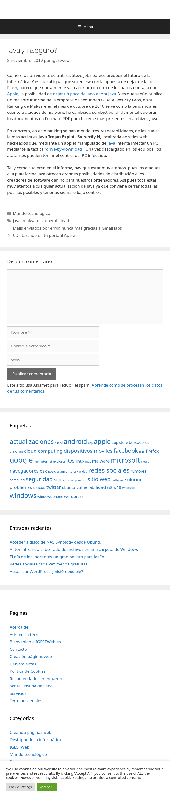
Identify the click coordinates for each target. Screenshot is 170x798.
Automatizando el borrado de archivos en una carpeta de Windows (74, 549)
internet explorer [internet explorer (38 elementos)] (52, 461)
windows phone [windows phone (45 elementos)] (50, 496)
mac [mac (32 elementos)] (88, 461)
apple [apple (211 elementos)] (102, 441)
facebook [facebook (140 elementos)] (125, 450)
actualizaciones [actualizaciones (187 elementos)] (32, 441)
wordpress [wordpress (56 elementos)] (74, 496)
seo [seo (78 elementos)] (57, 479)
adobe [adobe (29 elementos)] (59, 443)
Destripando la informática (35, 739)
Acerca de (19, 627)
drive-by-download (64, 149)
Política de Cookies (28, 671)
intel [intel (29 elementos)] (36, 461)
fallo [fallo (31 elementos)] (142, 451)
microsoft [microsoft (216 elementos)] (125, 460)
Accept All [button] (47, 787)
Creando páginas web (30, 732)
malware (31, 220)
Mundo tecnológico (31, 213)
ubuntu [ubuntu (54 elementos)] (68, 487)
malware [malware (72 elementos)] (101, 461)
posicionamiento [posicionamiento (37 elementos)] (60, 471)
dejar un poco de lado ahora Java (84, 94)
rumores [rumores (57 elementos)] (138, 471)
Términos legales (26, 700)
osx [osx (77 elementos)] (43, 471)
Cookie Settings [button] (20, 787)
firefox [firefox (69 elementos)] (152, 451)
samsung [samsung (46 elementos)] (17, 479)
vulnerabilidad (55, 220)
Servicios (18, 693)
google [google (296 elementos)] (21, 460)
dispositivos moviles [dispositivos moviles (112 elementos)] (88, 450)
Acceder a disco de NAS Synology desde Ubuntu (55, 542)
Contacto (18, 649)
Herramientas (23, 664)
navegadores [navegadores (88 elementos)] (24, 470)
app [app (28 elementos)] (90, 443)
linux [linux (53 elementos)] (80, 461)
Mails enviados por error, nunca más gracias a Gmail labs (67, 228)
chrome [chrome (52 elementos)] (16, 451)
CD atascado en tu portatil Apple (44, 235)
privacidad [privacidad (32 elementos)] (80, 471)
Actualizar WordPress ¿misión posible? (46, 571)
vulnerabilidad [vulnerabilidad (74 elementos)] (91, 487)
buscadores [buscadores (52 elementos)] (139, 442)
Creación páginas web (31, 656)
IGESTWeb (19, 747)
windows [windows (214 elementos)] (23, 495)
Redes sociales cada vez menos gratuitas (49, 564)
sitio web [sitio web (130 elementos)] (99, 479)
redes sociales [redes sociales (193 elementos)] (109, 470)
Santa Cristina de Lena (31, 686)
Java (111, 143)
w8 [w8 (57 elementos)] (109, 487)
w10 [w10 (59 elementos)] (117, 487)
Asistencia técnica (27, 634)
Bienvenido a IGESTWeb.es (35, 641)
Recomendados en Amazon (36, 678)
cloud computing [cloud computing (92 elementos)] (43, 451)
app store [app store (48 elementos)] (120, 442)
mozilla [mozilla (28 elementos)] (145, 461)
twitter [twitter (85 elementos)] (53, 487)
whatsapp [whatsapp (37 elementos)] (129, 488)
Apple (12, 94)
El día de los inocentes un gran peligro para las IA (57, 556)
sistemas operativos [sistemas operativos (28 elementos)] (74, 480)
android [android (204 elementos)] (75, 441)
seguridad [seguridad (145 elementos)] (39, 479)
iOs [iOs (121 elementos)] (70, 460)
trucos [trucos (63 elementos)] (39, 487)
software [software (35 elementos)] (118, 480)
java (17, 220)
